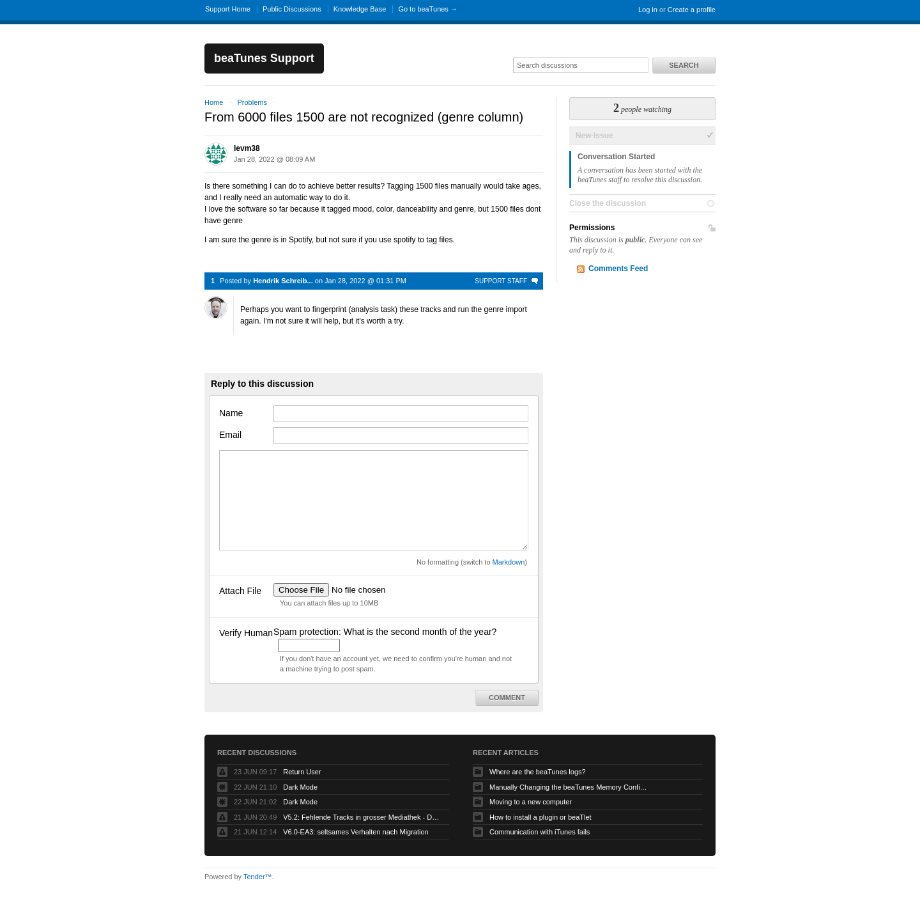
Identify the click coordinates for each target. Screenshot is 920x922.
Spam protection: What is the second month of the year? (384, 632)
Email (230, 435)
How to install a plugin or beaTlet (540, 817)
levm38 (247, 148)
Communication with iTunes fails (539, 832)
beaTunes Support (264, 58)
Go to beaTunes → (427, 9)
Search (683, 65)
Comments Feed (618, 268)
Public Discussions (292, 9)
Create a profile (692, 9)
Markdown (509, 562)
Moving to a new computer (530, 802)
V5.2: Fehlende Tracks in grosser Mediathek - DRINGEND (363, 817)
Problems (251, 102)
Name (231, 413)
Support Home (227, 9)
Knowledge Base (360, 9)
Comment (507, 697)
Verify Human (246, 633)
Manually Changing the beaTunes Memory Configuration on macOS (569, 787)
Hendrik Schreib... (283, 281)
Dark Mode (300, 787)
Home (213, 102)
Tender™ (257, 876)
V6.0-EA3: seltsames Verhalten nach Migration (355, 832)
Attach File (240, 591)
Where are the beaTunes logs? (537, 772)
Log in (647, 9)
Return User (302, 772)
